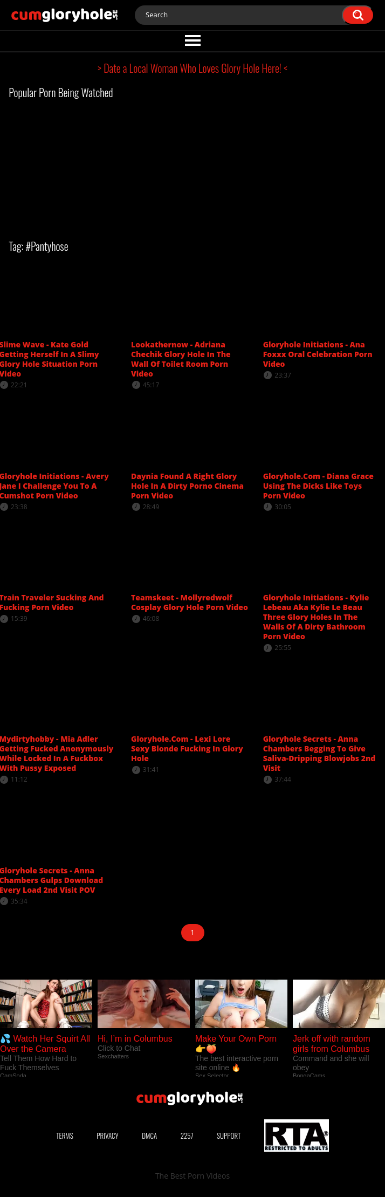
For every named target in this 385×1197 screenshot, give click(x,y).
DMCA (149, 1135)
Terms (64, 1135)
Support (228, 1135)
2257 (187, 1135)
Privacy (107, 1135)
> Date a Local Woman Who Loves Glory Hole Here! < (192, 68)
